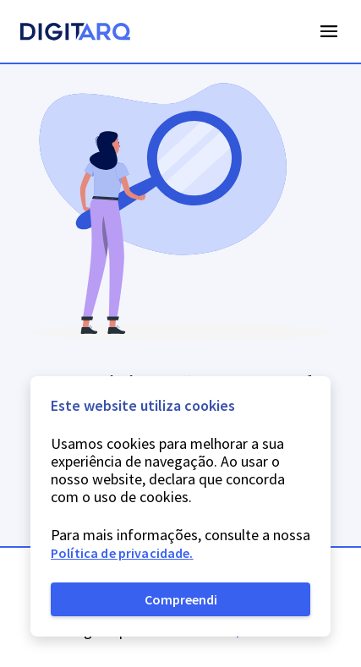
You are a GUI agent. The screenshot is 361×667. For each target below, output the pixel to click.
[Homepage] (75, 34)
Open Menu (328, 31)
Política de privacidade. (122, 552)
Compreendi (181, 599)
